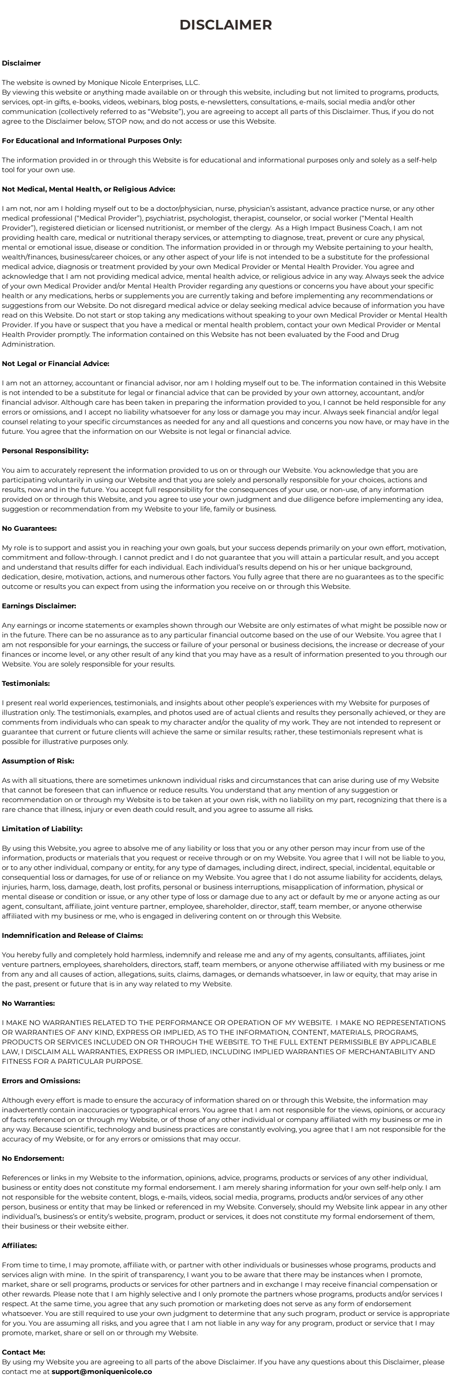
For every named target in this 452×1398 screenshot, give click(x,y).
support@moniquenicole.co (102, 1371)
